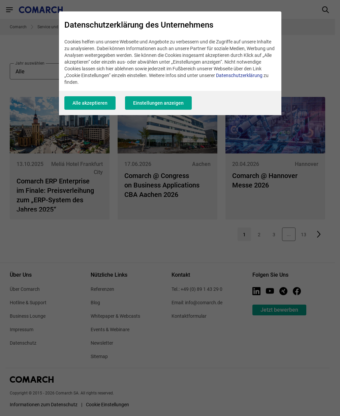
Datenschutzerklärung (239, 75)
